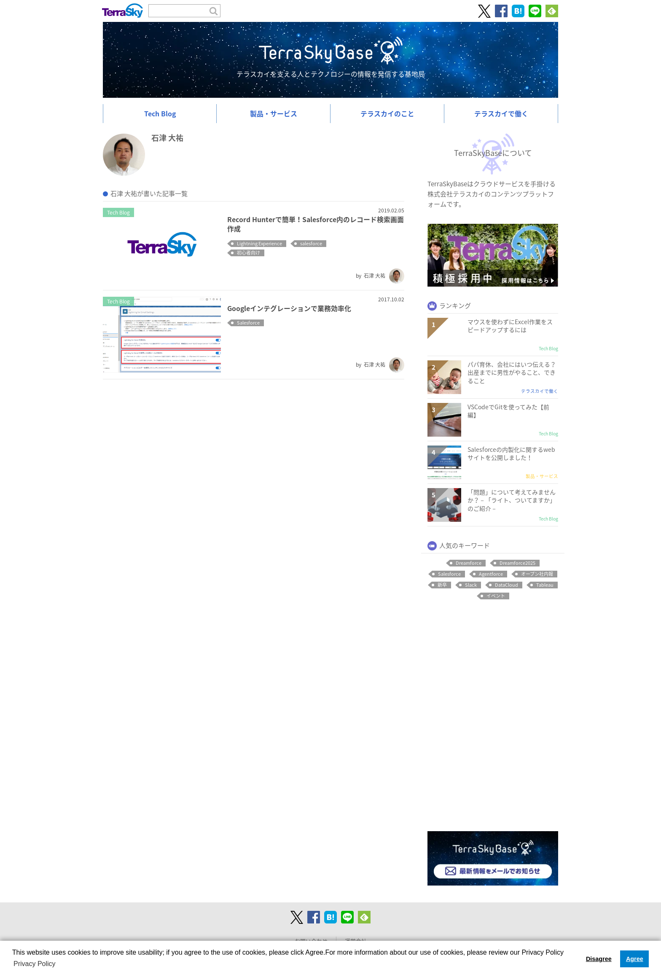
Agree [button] (634, 959)
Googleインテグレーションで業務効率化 (289, 308)
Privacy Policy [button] (34, 963)
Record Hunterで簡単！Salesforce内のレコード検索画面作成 (315, 224)
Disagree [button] (599, 959)
